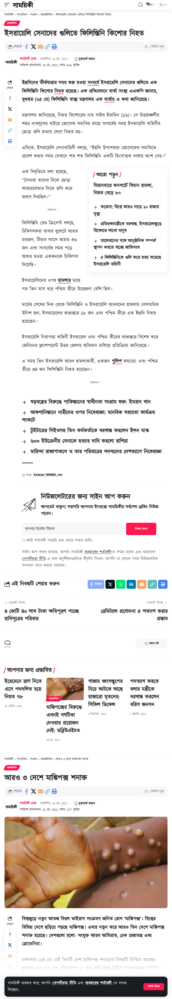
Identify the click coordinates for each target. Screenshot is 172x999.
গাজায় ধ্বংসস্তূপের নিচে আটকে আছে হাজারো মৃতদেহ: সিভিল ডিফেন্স (105, 693)
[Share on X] (33, 46)
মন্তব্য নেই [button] (152, 643)
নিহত (59, 91)
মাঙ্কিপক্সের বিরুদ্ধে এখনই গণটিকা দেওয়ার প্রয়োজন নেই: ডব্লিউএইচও (64, 719)
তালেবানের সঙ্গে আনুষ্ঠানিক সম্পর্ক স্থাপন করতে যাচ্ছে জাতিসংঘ (125, 244)
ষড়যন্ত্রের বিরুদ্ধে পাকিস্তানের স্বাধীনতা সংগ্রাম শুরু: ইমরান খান (90, 402)
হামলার (64, 280)
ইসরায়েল (39, 475)
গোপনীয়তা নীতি (64, 983)
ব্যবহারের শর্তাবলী (98, 983)
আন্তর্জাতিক (12, 23)
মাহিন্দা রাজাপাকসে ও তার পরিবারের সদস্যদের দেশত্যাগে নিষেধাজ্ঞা (95, 452)
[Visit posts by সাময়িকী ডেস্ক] (11, 62)
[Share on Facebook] (26, 46)
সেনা (59, 475)
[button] (153, 986)
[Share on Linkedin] (131, 584)
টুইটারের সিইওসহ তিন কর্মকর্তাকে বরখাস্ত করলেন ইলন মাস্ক (89, 431)
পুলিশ (117, 361)
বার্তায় (109, 99)
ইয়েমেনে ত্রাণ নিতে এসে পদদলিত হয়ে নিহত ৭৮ (23, 689)
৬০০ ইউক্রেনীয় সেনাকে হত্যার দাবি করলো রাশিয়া (79, 441)
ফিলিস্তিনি (51, 475)
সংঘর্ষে (93, 82)
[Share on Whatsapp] (120, 584)
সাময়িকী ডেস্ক (28, 59)
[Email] (40, 46)
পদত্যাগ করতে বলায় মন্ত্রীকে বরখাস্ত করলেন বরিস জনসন (144, 693)
